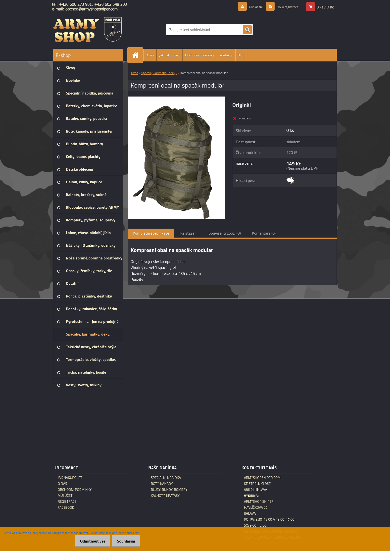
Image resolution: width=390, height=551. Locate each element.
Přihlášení (250, 7)
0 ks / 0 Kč (325, 7)
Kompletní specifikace (151, 233)
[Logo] (87, 29)
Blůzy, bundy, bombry (169, 489)
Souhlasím (125, 541)
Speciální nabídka (166, 477)
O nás (150, 55)
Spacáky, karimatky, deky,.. (159, 72)
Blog (241, 55)
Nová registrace (285, 7)
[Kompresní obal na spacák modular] (176, 98)
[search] (247, 30)
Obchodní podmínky (199, 55)
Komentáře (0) (264, 233)
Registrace (67, 501)
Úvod (134, 72)
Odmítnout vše (88, 541)
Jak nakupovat (169, 55)
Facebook (66, 507)
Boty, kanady (162, 483)
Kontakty (226, 55)
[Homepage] (137, 55)
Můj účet (65, 495)
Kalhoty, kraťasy (165, 495)
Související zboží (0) (225, 233)
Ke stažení (188, 233)
